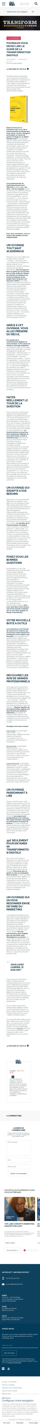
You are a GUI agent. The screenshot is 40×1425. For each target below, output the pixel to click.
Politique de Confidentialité (12, 1388)
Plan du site (6, 1394)
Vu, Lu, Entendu (13, 38)
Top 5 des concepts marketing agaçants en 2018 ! (19, 1225)
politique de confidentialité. (14, 1362)
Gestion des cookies (9, 1391)
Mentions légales (8, 1385)
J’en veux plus (13, 1250)
